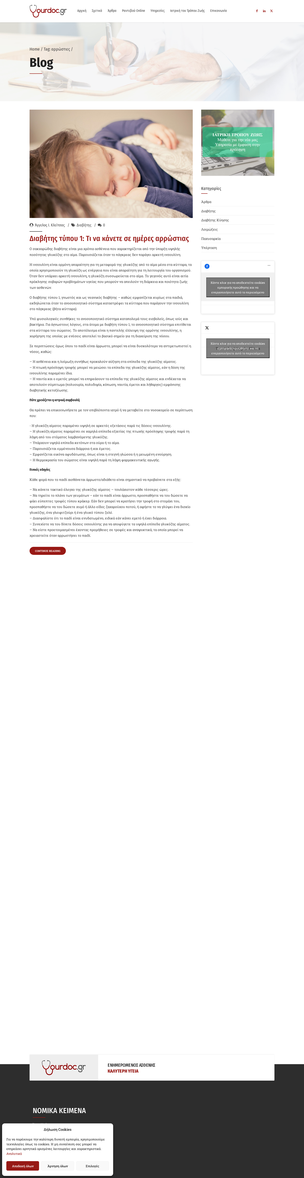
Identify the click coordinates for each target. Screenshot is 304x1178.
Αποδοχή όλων (23, 1166)
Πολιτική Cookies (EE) (50, 1059)
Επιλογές (92, 1166)
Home (35, 49)
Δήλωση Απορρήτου (48, 1049)
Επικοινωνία (218, 11)
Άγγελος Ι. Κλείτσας (50, 225)
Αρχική (81, 11)
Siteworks (263, 1162)
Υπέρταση (209, 247)
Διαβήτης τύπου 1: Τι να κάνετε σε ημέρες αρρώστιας (109, 238)
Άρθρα (112, 11)
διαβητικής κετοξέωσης (139, 344)
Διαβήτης (84, 225)
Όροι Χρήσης (43, 1039)
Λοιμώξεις (209, 229)
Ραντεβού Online (133, 11)
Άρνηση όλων (58, 1166)
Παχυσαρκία (211, 238)
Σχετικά (97, 11)
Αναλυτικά (14, 1153)
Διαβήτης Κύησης (215, 220)
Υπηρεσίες (158, 11)
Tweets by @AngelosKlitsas (238, 348)
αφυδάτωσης (66, 395)
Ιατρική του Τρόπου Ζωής (187, 11)
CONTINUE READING (47, 474)
